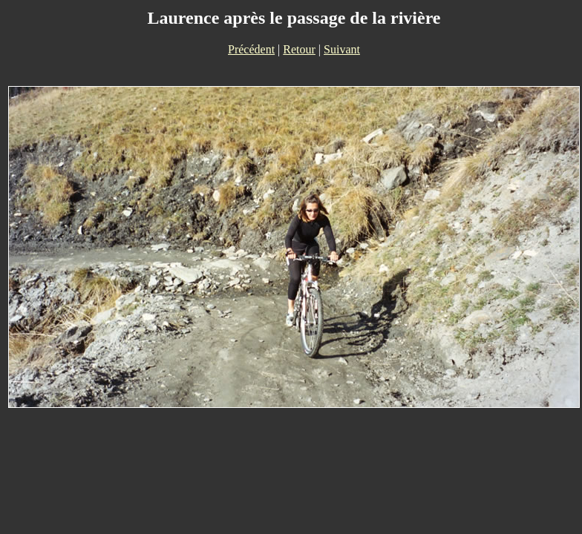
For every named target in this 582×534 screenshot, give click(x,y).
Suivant (342, 49)
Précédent (251, 49)
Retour (299, 49)
